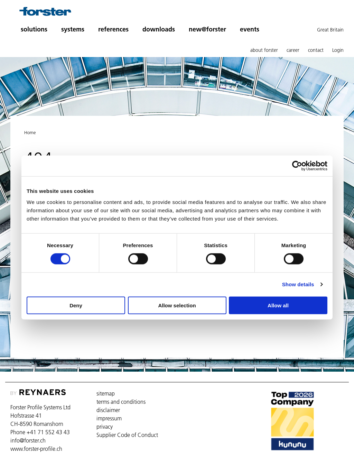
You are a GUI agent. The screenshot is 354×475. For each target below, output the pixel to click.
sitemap (105, 393)
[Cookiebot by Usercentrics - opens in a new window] (297, 166)
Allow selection (177, 305)
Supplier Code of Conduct (127, 434)
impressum (109, 418)
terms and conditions (121, 401)
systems (72, 29)
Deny (75, 305)
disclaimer (108, 410)
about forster (264, 50)
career (293, 50)
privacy (104, 426)
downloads (158, 29)
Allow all (278, 305)
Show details (298, 284)
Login (338, 50)
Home (30, 132)
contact (316, 50)
